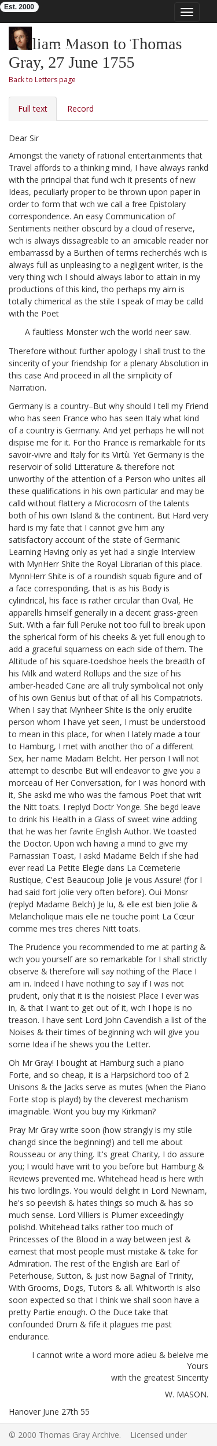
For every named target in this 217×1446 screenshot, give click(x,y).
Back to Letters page (42, 79)
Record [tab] (80, 108)
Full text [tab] (32, 108)
